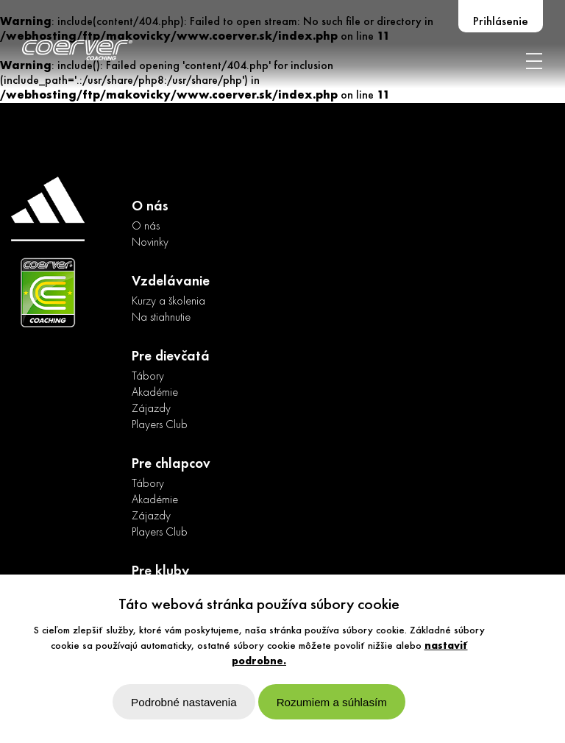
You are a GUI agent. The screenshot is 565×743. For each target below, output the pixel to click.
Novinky (150, 243)
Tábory (148, 377)
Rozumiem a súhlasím (332, 702)
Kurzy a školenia (168, 301)
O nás (146, 226)
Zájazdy (151, 409)
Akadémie (155, 393)
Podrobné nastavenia (184, 702)
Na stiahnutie (161, 318)
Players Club (160, 425)
